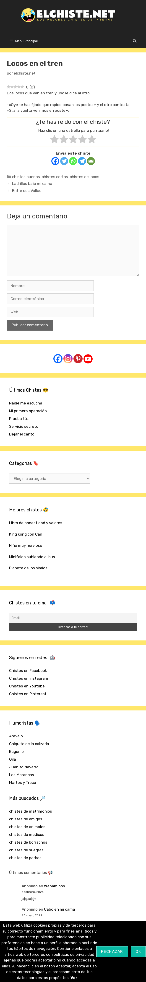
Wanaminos (54, 886)
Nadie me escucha (25, 403)
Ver (73, 977)
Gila (12, 759)
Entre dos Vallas (26, 190)
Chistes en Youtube (27, 686)
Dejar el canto (21, 434)
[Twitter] (64, 161)
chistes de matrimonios (30, 811)
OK (138, 951)
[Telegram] (82, 161)
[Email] (91, 161)
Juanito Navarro (24, 767)
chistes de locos (84, 176)
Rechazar (112, 951)
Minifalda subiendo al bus (32, 556)
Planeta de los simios (28, 568)
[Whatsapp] (73, 161)
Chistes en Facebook (28, 670)
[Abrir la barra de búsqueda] (134, 41)
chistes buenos (26, 176)
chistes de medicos (26, 834)
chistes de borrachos (28, 842)
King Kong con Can (25, 534)
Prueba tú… (19, 418)
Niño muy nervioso (25, 545)
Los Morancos (21, 774)
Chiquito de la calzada (29, 743)
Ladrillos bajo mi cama (32, 183)
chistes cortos (55, 176)
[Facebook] (55, 161)
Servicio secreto (23, 426)
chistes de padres (25, 857)
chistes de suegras (26, 850)
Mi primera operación (28, 411)
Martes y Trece (22, 782)
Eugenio (16, 751)
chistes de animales (27, 826)
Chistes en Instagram (28, 678)
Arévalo (16, 736)
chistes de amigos (25, 819)
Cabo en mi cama (59, 909)
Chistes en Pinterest (28, 694)
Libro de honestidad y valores (35, 523)
